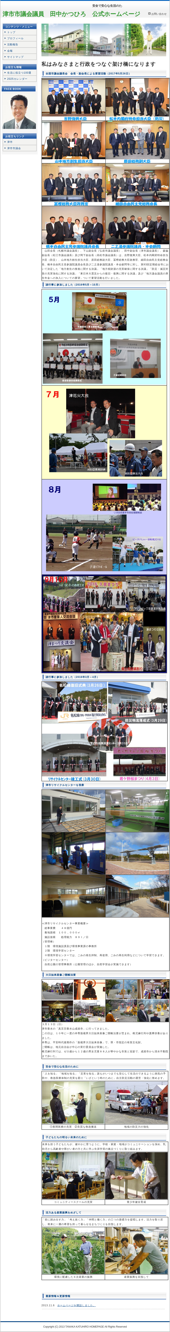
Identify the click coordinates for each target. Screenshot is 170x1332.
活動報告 (12, 44)
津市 (10, 141)
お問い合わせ (159, 13)
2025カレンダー (17, 78)
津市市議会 (14, 148)
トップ (11, 32)
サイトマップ (15, 56)
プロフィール (15, 38)
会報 (10, 50)
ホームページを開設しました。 (76, 1305)
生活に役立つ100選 (19, 72)
